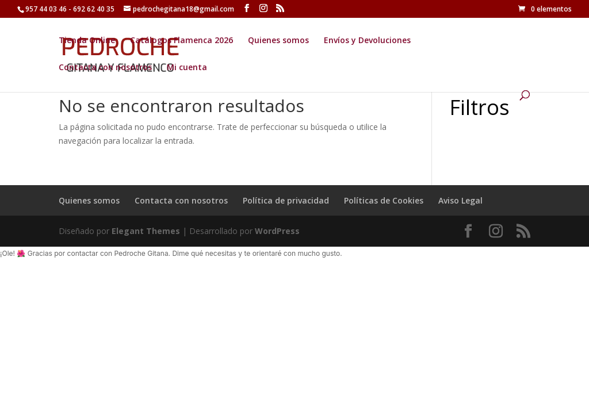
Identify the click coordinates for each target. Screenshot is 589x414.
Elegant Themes (146, 230)
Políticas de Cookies (383, 200)
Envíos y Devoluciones (367, 40)
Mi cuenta (187, 67)
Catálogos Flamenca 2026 (181, 40)
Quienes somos (278, 40)
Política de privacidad (286, 200)
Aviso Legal (460, 200)
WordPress (277, 230)
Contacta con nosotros (105, 67)
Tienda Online (87, 40)
